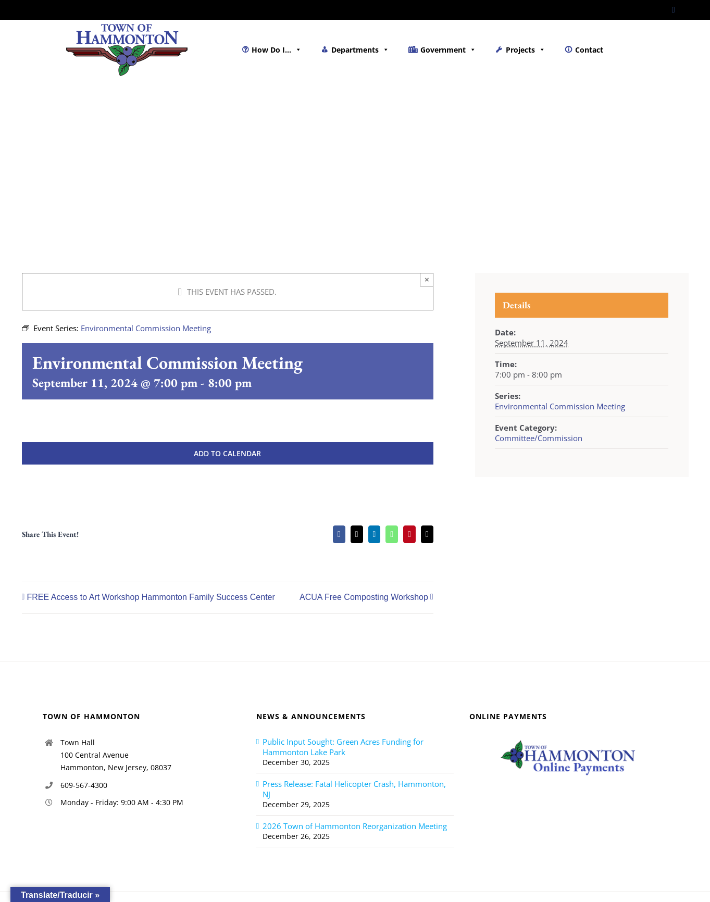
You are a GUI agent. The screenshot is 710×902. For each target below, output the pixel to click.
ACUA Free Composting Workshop (364, 597)
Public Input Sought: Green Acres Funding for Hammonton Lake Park (343, 746)
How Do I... (277, 50)
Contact (589, 50)
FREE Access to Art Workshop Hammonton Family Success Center (151, 597)
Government (448, 50)
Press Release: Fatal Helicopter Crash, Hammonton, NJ (354, 789)
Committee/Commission (538, 438)
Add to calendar (227, 453)
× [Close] (427, 279)
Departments (360, 50)
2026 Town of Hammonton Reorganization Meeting (355, 826)
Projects (525, 50)
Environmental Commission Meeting (560, 406)
